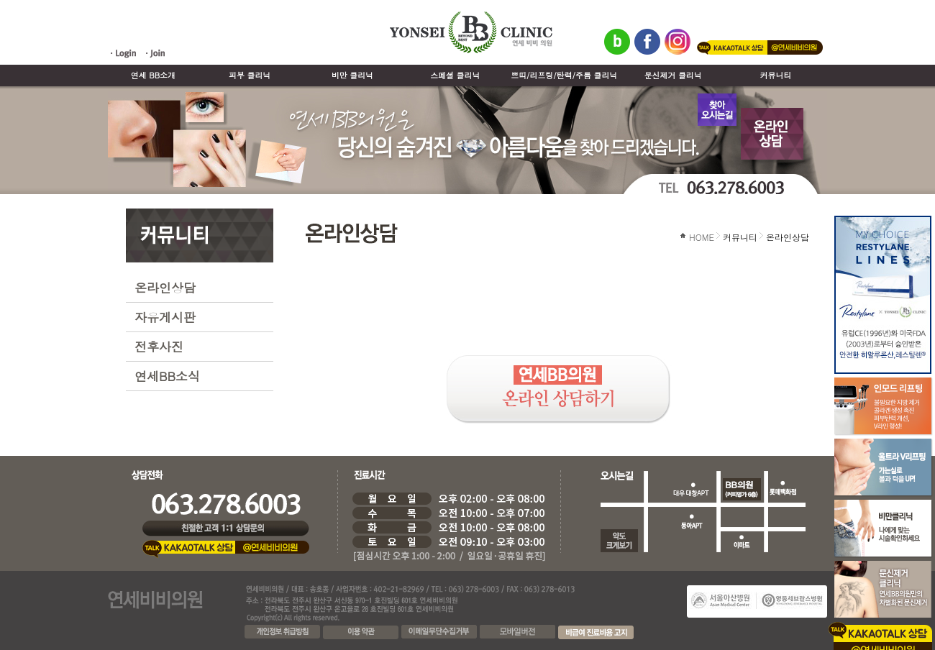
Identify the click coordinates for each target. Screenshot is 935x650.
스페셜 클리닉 (455, 75)
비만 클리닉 (352, 75)
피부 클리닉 (249, 75)
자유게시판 (165, 317)
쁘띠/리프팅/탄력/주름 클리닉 (564, 75)
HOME (701, 237)
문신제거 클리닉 (673, 75)
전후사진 (158, 346)
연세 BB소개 (153, 75)
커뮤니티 (776, 75)
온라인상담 (165, 287)
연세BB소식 (167, 376)
